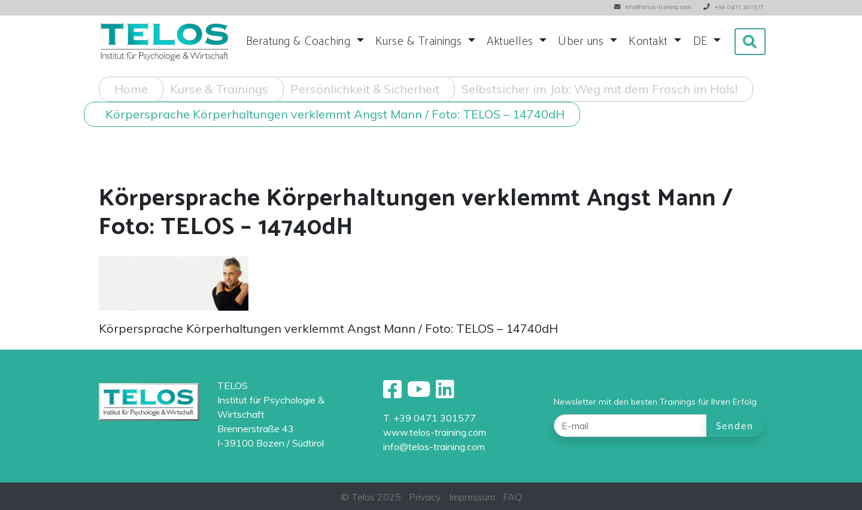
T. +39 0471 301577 (429, 418)
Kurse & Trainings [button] (420, 41)
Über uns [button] (582, 41)
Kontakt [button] (650, 41)
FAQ (512, 497)
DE (702, 41)
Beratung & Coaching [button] (300, 41)
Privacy (425, 497)
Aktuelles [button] (511, 41)
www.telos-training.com (434, 432)
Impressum (472, 497)
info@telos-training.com (434, 447)
